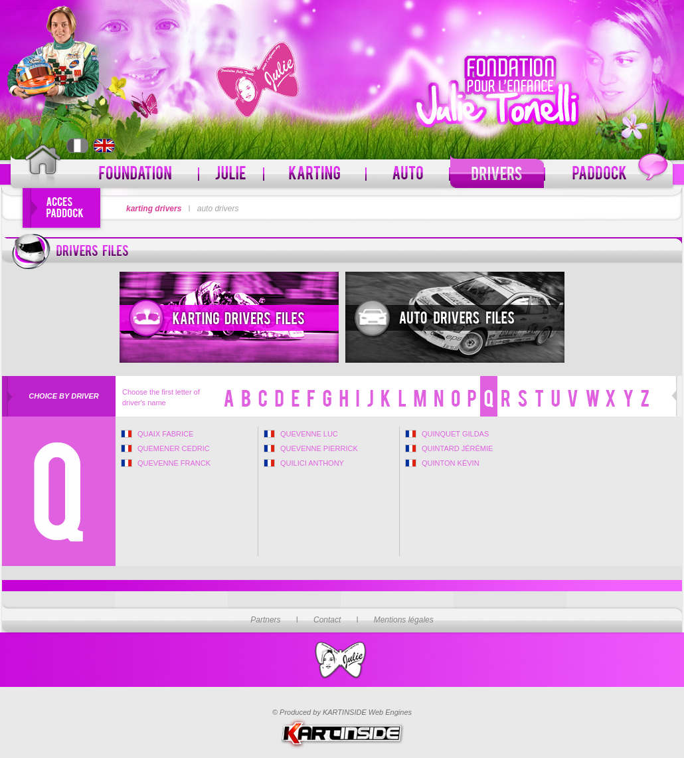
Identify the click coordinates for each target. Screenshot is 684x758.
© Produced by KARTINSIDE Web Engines (342, 712)
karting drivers (153, 208)
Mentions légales (404, 619)
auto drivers (218, 208)
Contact (327, 619)
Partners (265, 619)
